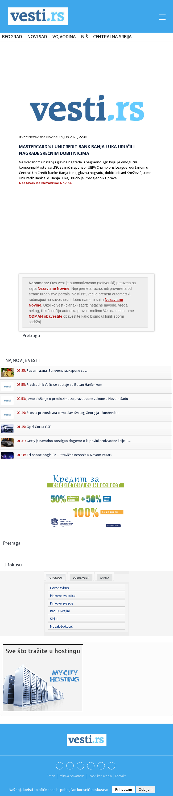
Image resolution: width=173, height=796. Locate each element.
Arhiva (104, 577)
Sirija (53, 618)
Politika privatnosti (72, 776)
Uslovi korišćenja (100, 776)
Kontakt (120, 776)
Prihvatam (123, 789)
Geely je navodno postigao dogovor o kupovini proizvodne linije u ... (79, 441)
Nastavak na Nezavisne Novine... (47, 183)
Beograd (12, 37)
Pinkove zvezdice (63, 595)
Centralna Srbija (112, 37)
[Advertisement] (86, 61)
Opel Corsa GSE (39, 427)
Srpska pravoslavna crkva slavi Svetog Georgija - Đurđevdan (72, 412)
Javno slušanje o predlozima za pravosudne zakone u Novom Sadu (77, 398)
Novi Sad (37, 37)
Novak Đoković (61, 626)
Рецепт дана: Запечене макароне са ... (57, 370)
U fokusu (56, 577)
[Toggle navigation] (161, 16)
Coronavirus (59, 588)
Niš (84, 37)
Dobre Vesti (81, 577)
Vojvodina (64, 37)
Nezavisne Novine (43, 136)
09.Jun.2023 (68, 136)
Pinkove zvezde (61, 603)
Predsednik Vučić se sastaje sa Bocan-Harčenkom (64, 384)
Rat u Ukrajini (60, 611)
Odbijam (146, 789)
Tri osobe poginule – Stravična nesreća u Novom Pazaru (69, 455)
